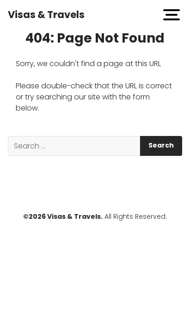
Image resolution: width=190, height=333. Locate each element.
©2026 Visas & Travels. (63, 216)
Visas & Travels (46, 14)
